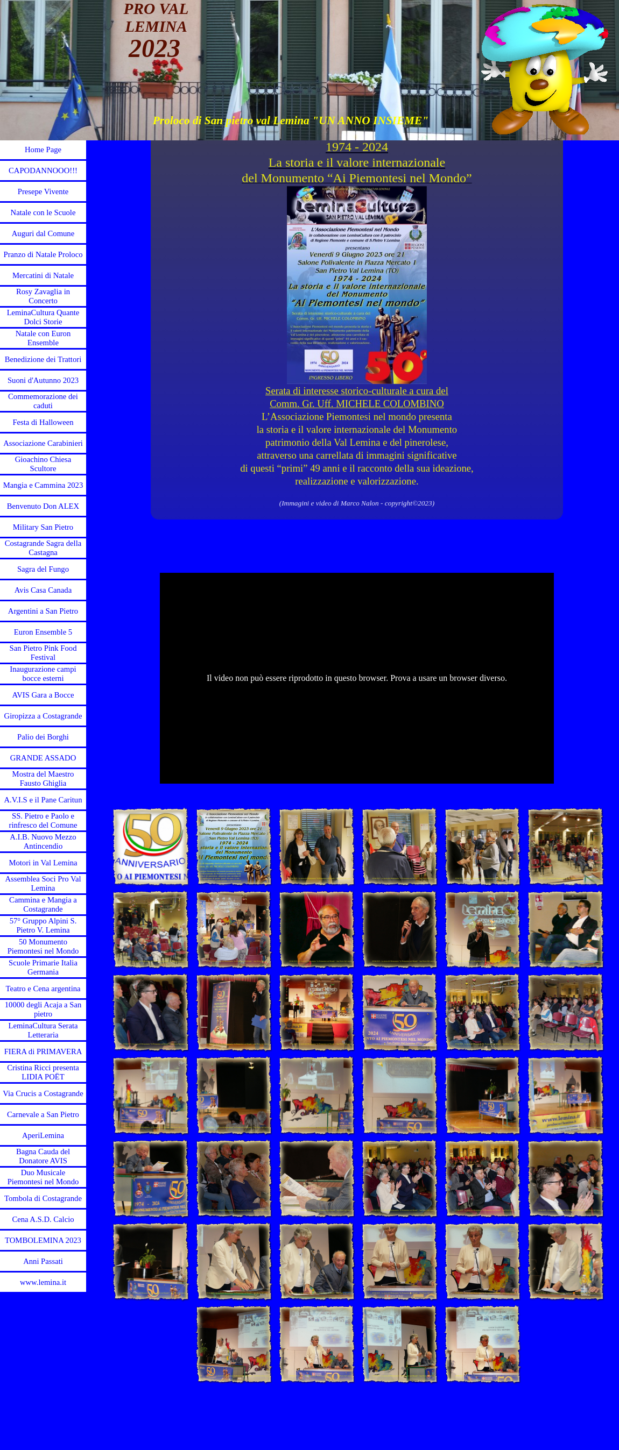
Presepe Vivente (43, 191)
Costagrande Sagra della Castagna (43, 548)
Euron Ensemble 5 (43, 632)
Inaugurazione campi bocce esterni (43, 674)
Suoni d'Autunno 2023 (43, 380)
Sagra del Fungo (43, 569)
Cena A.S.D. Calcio (43, 1219)
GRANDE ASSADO (43, 758)
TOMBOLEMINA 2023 (43, 1240)
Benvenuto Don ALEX (43, 506)
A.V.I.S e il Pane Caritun (43, 799)
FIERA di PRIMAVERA (43, 1051)
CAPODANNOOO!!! (43, 170)
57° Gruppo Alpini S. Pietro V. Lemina (43, 925)
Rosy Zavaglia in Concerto (43, 296)
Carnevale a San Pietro (43, 1114)
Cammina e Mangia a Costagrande (43, 904)
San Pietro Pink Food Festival (42, 653)
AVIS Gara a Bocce (43, 695)
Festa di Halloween (42, 422)
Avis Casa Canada (43, 590)
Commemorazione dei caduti (43, 401)
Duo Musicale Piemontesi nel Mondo (43, 1177)
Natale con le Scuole (43, 212)
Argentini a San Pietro (43, 611)
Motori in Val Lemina (43, 862)
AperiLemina (43, 1135)
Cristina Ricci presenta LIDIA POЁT (43, 1072)
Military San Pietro (43, 527)
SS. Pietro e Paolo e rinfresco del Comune (43, 820)
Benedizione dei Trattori (43, 359)
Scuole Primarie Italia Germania (43, 967)
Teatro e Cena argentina (42, 988)
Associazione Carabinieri (43, 443)
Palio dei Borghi (43, 737)
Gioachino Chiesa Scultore (43, 464)
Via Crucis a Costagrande (43, 1093)
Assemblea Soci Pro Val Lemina (43, 883)
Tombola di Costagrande (43, 1198)
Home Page (43, 149)
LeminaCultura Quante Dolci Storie (43, 317)
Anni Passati (43, 1261)
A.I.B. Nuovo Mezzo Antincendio (43, 841)
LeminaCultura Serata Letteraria (43, 1030)
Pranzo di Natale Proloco (43, 254)
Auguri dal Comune (43, 233)
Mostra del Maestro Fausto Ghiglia (43, 778)
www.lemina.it (43, 1282)
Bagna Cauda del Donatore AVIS (43, 1156)
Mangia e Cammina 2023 (43, 485)
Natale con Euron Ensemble (43, 338)
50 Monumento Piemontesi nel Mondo (43, 946)
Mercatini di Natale (43, 275)
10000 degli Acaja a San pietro (43, 1009)
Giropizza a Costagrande (43, 716)
